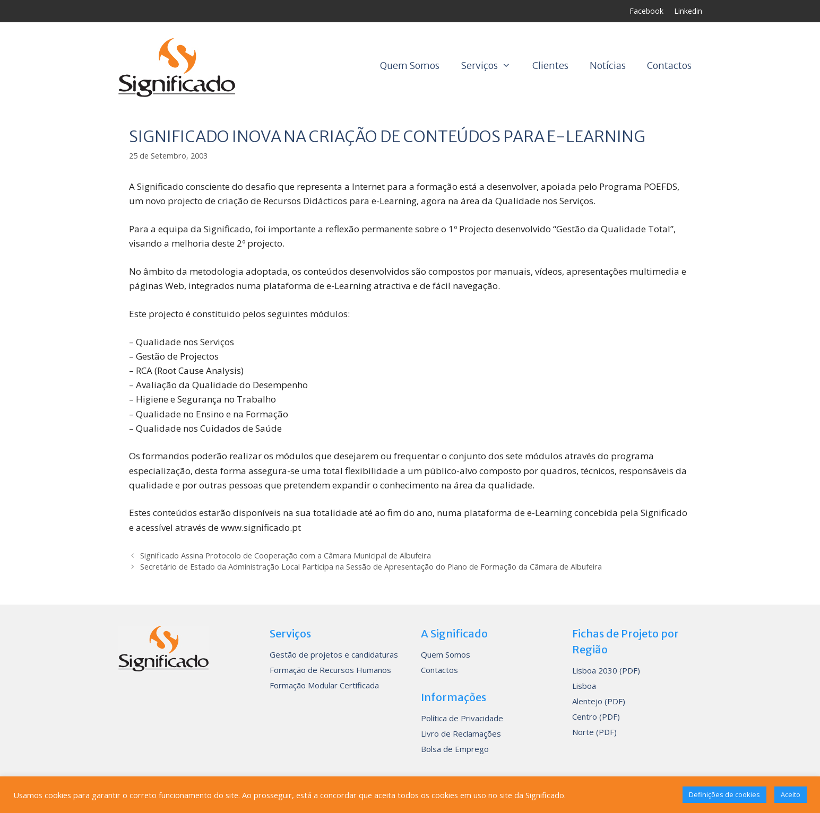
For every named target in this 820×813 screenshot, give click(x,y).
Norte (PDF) (594, 732)
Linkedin (688, 11)
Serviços (491, 66)
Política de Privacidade (462, 718)
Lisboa (584, 685)
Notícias (608, 65)
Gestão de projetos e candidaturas (334, 654)
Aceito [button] (790, 794)
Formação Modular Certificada (324, 685)
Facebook (646, 11)
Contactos (669, 65)
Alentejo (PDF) (598, 701)
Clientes (550, 65)
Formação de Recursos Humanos (330, 670)
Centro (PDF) (596, 716)
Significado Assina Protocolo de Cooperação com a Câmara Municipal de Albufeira (285, 555)
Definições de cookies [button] (724, 794)
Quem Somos (409, 65)
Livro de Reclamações (461, 733)
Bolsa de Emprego (455, 749)
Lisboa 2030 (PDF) (606, 670)
